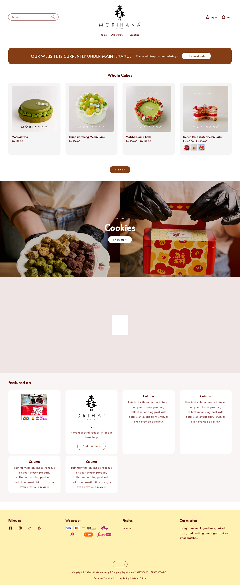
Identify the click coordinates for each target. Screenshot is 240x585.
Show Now (120, 239)
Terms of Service (103, 578)
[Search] (53, 17)
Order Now (117, 34)
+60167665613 (196, 55)
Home (103, 34)
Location (135, 34)
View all (120, 169)
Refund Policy (139, 578)
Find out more (91, 446)
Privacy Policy (121, 578)
